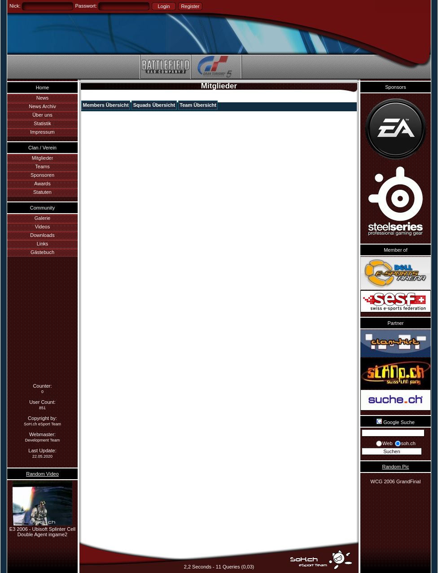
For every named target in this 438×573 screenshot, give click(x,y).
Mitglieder (42, 158)
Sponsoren (42, 175)
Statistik (42, 123)
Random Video (42, 474)
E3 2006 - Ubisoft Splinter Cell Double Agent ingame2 (42, 529)
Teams (42, 166)
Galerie (42, 218)
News (42, 98)
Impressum (42, 132)
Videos (42, 226)
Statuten (42, 192)
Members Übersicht (106, 105)
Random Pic (395, 466)
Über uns (42, 115)
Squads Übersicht (154, 105)
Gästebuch (42, 252)
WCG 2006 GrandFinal (396, 481)
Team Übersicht (198, 105)
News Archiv (42, 106)
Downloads (42, 235)
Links (42, 243)
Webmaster (41, 434)
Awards (42, 183)
